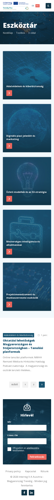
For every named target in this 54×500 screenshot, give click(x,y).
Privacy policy (13, 471)
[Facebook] (24, 492)
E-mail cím (12, 435)
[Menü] (48, 5)
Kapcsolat (30, 471)
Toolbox (20, 32)
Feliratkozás (37, 456)
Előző (15, 384)
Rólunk (45, 471)
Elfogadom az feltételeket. (26, 449)
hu (37, 5)
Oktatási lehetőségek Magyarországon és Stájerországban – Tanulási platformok (23, 346)
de (33, 5)
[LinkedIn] (31, 492)
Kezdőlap (8, 32)
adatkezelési (33, 447)
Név (9, 422)
